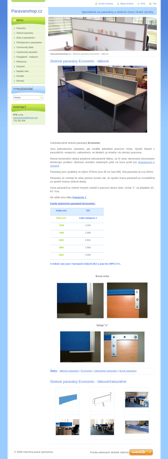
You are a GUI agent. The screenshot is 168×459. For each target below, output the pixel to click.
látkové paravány (69, 370)
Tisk (155, 3)
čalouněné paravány (105, 370)
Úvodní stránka (105, 3)
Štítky (53, 370)
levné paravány (128, 370)
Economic (86, 370)
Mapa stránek (127, 3)
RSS (143, 3)
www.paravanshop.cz (60, 54)
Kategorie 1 (79, 197)
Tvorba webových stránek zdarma (109, 452)
